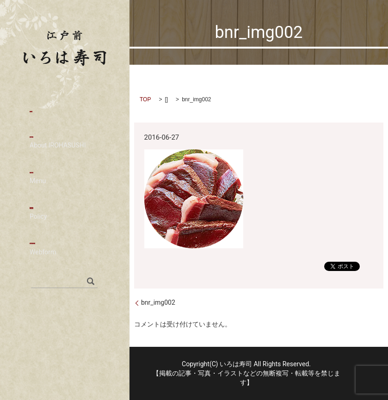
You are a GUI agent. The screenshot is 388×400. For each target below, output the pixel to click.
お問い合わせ (65, 258)
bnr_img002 (158, 302)
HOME (41, 112)
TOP (145, 99)
